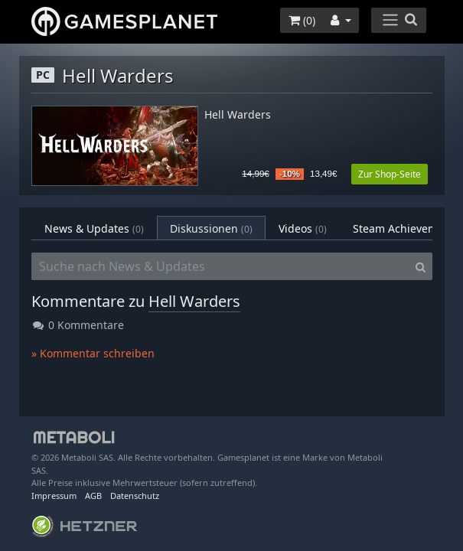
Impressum (54, 495)
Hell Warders (237, 115)
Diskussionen (211, 228)
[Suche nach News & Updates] (220, 266)
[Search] (420, 266)
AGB (93, 495)
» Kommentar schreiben (93, 353)
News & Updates (94, 228)
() (302, 20)
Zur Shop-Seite (389, 174)
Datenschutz (134, 495)
